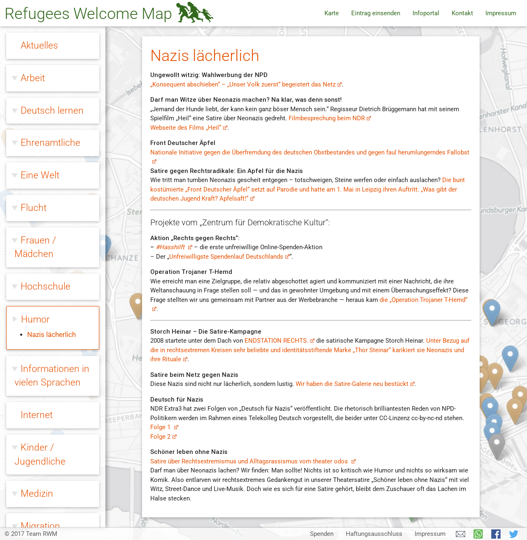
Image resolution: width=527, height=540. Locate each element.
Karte (331, 13)
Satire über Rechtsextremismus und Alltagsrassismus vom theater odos (253, 461)
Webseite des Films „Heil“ (188, 127)
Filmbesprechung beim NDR (330, 118)
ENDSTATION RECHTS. (280, 340)
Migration (40, 313)
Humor (35, 106)
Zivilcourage (46, 508)
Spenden (321, 534)
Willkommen (46, 443)
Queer (33, 378)
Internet (37, 202)
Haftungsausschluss (374, 534)
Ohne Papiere (49, 346)
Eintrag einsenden (375, 13)
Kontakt (462, 13)
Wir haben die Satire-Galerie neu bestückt (355, 384)
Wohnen (38, 475)
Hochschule (45, 73)
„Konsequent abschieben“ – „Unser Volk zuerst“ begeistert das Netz (246, 84)
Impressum (500, 13)
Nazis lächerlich (51, 122)
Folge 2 (163, 436)
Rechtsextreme (52, 410)
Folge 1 (164, 427)
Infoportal (426, 13)
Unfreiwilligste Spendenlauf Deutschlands (229, 256)
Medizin (37, 281)
